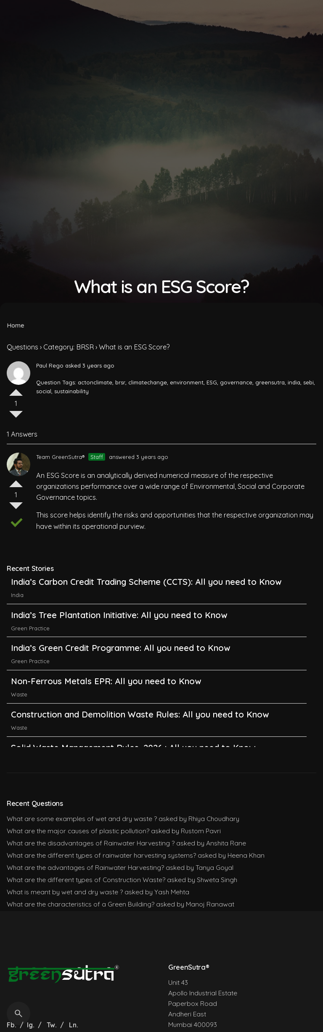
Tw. (52, 1025)
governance (236, 382)
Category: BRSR (68, 347)
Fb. (12, 1025)
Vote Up (16, 389)
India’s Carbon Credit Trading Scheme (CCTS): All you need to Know (146, 589)
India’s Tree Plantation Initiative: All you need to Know (120, 622)
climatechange (147, 382)
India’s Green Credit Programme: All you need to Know (120, 655)
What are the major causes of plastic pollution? (78, 831)
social (43, 391)
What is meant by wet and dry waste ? (65, 892)
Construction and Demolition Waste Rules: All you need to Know (140, 722)
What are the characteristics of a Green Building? (80, 904)
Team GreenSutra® (60, 456)
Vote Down (16, 417)
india (294, 382)
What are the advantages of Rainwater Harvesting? (85, 867)
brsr (120, 382)
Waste (19, 702)
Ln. (73, 1025)
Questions (22, 347)
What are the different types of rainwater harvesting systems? (101, 855)
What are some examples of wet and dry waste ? (82, 818)
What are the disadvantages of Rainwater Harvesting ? (91, 843)
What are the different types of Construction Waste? (86, 879)
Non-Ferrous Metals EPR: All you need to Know (106, 688)
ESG (212, 382)
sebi (308, 382)
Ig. (30, 1025)
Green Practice (30, 635)
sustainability (71, 391)
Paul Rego (50, 365)
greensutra (270, 382)
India (17, 602)
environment (187, 382)
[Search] (18, 1013)
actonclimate (95, 382)
